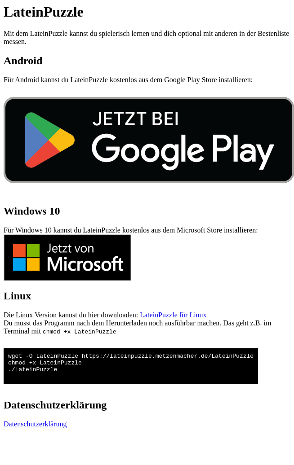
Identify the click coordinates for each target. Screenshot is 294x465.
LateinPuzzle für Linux (173, 315)
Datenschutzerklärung (35, 429)
